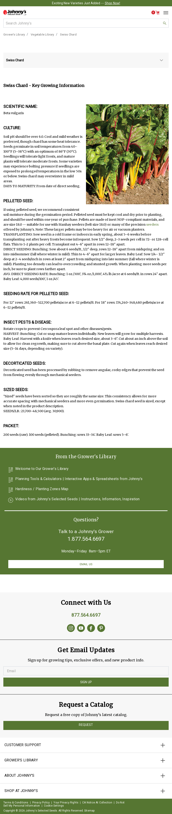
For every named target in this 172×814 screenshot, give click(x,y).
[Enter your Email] (86, 670)
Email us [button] (86, 564)
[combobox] (86, 23)
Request (86, 725)
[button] (155, 13)
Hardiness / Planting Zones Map (38, 490)
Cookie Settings (54, 805)
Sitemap (89, 810)
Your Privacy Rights (66, 802)
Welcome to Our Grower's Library (38, 470)
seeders (152, 224)
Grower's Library (14, 34)
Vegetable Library (42, 34)
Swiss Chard (68, 34)
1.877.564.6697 (86, 539)
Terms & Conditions (15, 802)
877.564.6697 (86, 615)
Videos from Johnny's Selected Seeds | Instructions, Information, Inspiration (74, 500)
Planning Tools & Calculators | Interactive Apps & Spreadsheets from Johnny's (75, 480)
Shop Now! (112, 3)
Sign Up (86, 682)
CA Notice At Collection (97, 802)
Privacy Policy (41, 802)
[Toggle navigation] (164, 12)
